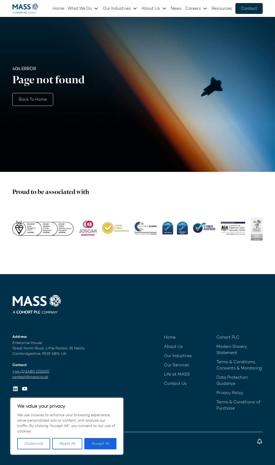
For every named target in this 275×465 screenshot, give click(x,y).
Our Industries (117, 8)
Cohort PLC (228, 337)
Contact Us (175, 383)
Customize (33, 443)
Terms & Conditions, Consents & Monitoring (239, 364)
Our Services (176, 364)
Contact (249, 8)
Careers (193, 8)
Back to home (33, 99)
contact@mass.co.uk (30, 377)
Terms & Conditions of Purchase (238, 405)
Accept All (100, 443)
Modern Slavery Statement (231, 349)
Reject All (67, 443)
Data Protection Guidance (232, 380)
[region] (66, 426)
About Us (150, 8)
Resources (222, 8)
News (176, 8)
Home (58, 8)
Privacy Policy (229, 392)
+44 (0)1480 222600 (30, 371)
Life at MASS (177, 374)
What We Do (80, 8)
